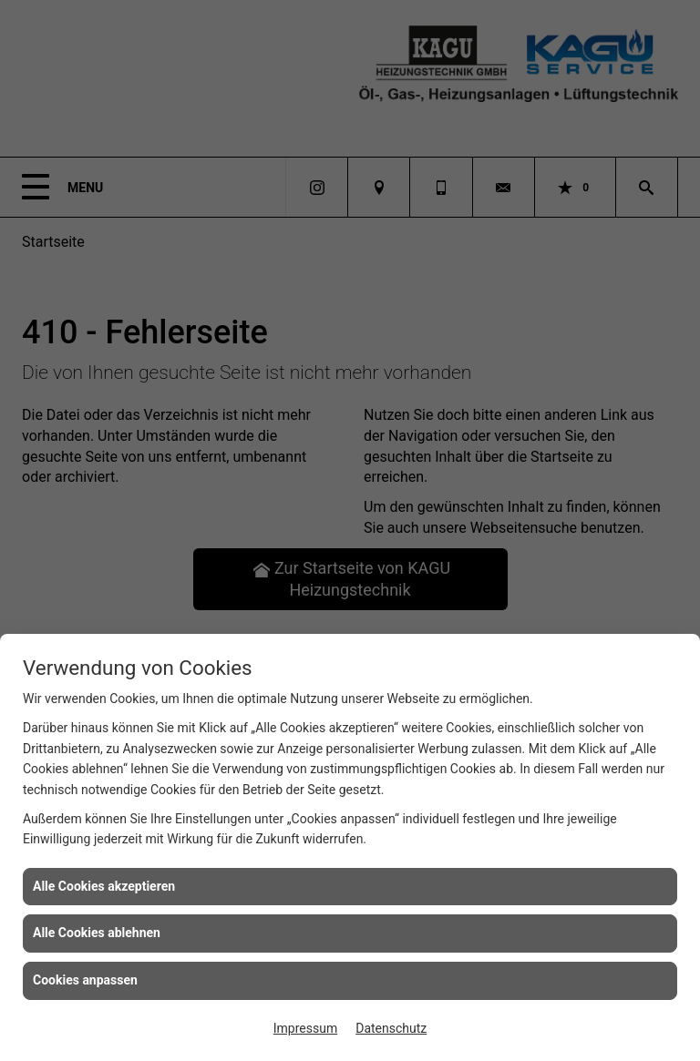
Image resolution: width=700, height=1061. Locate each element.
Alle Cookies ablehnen (96, 932)
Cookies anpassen (85, 980)
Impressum (305, 1028)
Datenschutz (391, 1028)
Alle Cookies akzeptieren (104, 886)
